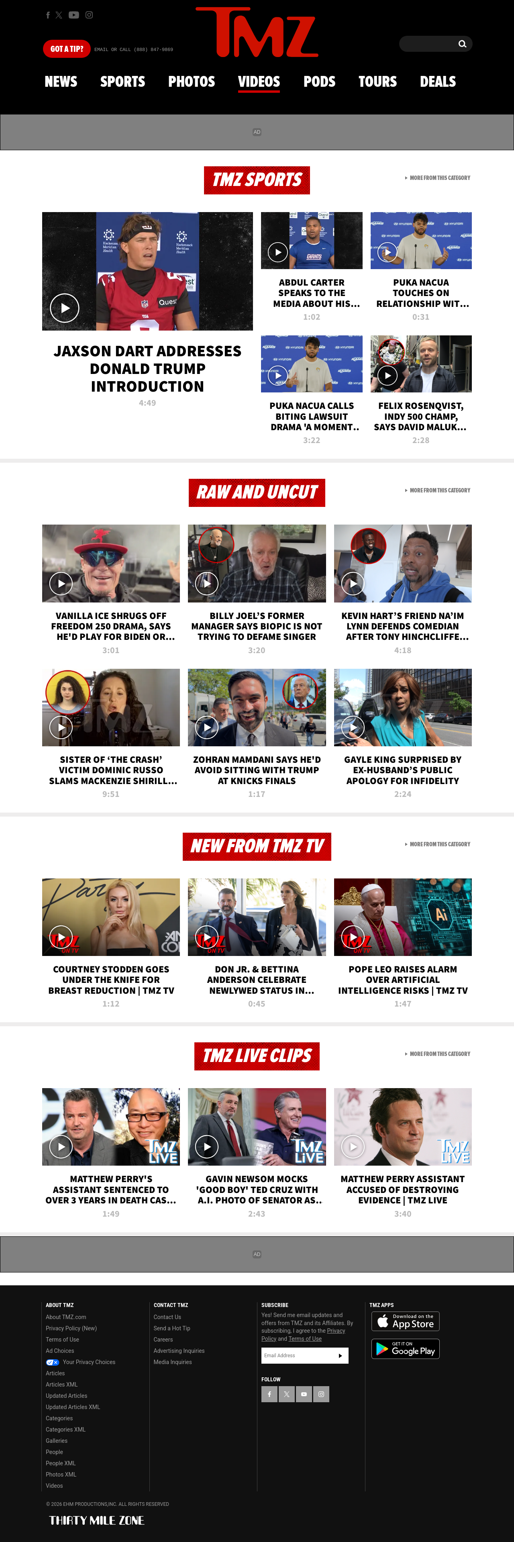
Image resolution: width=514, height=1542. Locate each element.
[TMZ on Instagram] (89, 14)
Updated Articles (66, 1396)
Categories (59, 1418)
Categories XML (66, 1429)
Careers (163, 1339)
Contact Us (168, 1317)
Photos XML (61, 1474)
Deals (438, 82)
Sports (122, 82)
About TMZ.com (66, 1317)
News (61, 82)
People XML (61, 1463)
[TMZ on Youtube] (73, 15)
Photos (191, 82)
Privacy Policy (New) (71, 1328)
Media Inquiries (173, 1362)
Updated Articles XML (73, 1407)
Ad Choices (60, 1351)
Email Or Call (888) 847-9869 (133, 50)
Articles (55, 1373)
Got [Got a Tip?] (67, 49)
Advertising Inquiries (179, 1351)
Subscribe (340, 1356)
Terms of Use (62, 1339)
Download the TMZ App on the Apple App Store (405, 1321)
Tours (378, 82)
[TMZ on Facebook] (48, 15)
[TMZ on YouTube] (304, 1394)
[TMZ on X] (60, 15)
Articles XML (62, 1384)
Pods (319, 82)
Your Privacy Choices (81, 1362)
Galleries (56, 1441)
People (54, 1452)
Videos (259, 82)
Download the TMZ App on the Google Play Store (405, 1349)
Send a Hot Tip (172, 1328)
